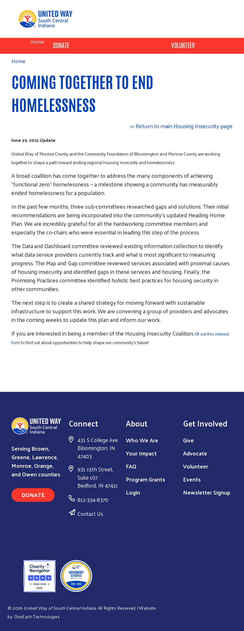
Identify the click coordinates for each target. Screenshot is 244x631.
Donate (61, 45)
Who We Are (142, 440)
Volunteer (183, 45)
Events (192, 479)
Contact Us (90, 513)
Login (133, 492)
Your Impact (141, 453)
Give (188, 440)
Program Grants (145, 479)
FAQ (131, 466)
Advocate (195, 453)
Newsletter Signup (206, 492)
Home (37, 41)
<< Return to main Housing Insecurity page (182, 126)
